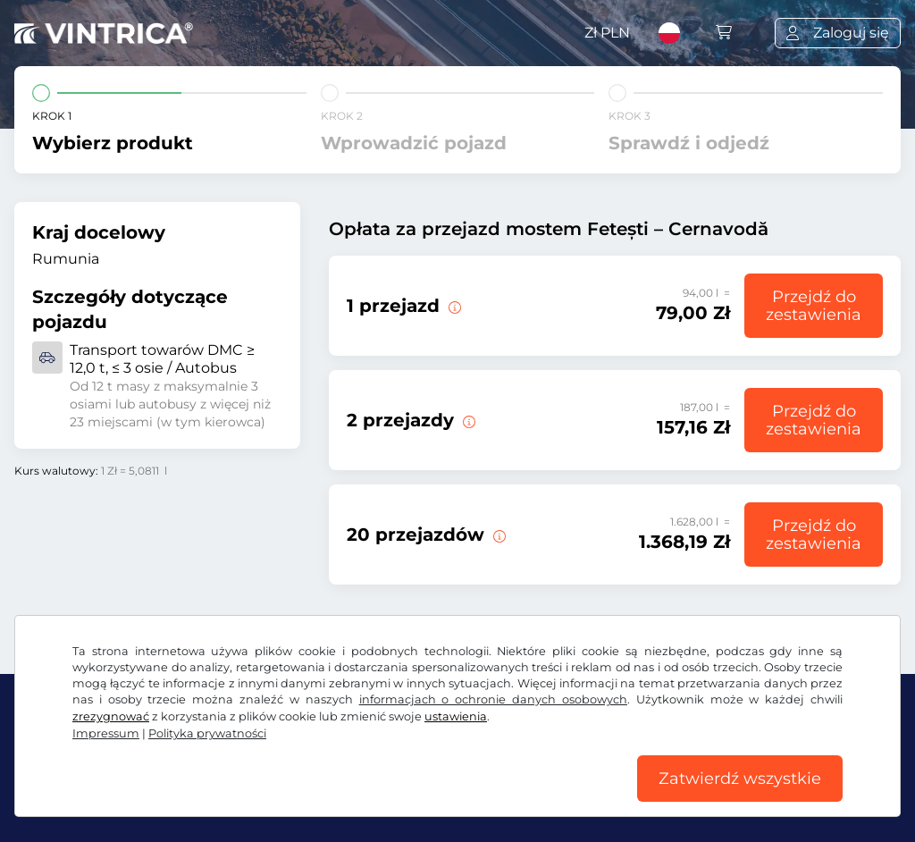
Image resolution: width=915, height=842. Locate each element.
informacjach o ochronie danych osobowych (493, 699)
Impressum (105, 733)
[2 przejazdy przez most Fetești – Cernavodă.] (467, 420)
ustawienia (455, 716)
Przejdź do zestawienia (813, 305)
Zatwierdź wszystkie (740, 778)
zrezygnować (110, 716)
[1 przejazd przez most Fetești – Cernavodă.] (453, 305)
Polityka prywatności (207, 733)
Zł (607, 32)
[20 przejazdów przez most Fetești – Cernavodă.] (498, 534)
